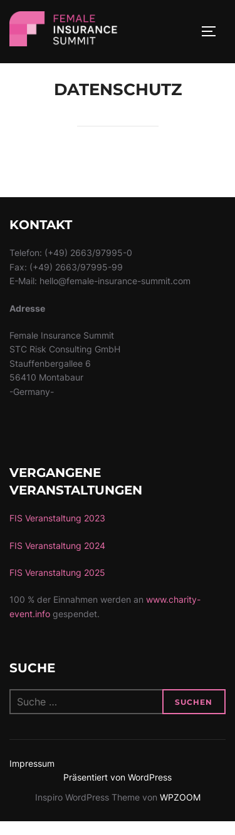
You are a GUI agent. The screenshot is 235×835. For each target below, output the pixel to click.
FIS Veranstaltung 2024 (57, 558)
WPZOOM (180, 810)
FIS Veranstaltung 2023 (57, 531)
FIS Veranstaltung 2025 (57, 585)
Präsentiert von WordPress (117, 790)
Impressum (32, 776)
